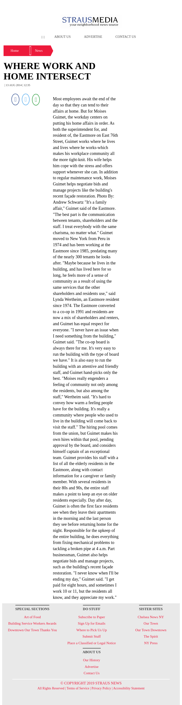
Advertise (93, 37)
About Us (62, 37)
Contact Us (125, 37)
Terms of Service (78, 688)
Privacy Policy (101, 688)
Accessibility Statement (129, 688)
